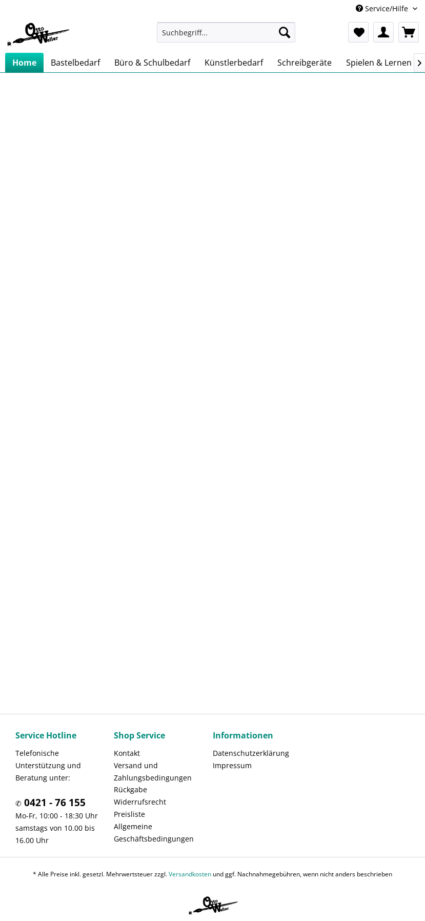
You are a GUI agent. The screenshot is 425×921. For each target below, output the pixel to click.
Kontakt (127, 753)
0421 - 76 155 (54, 802)
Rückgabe (130, 789)
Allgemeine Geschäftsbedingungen (154, 833)
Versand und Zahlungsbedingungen (153, 771)
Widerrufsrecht (140, 802)
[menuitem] (226, 32)
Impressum (232, 765)
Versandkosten (190, 874)
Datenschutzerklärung (251, 753)
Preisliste (129, 814)
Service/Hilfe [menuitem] (383, 8)
